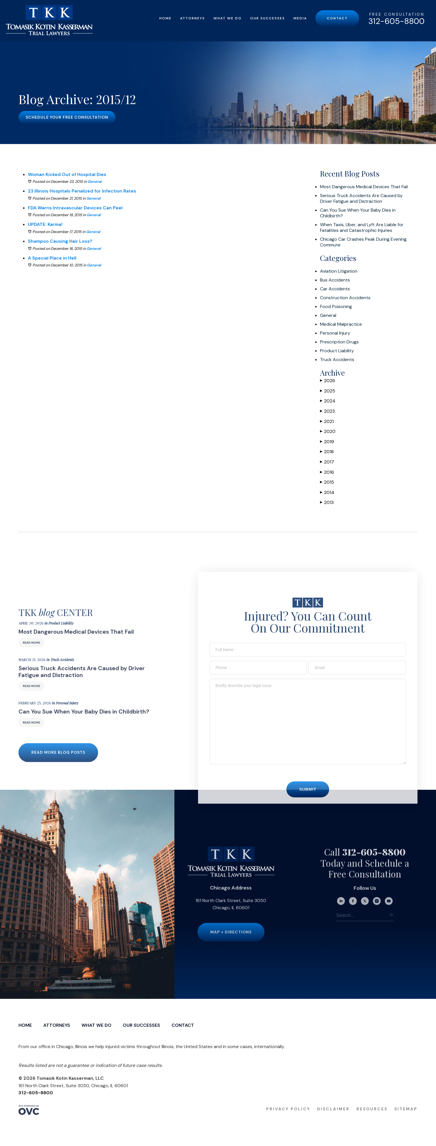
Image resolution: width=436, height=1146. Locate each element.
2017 (327, 461)
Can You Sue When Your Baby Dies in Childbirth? (358, 213)
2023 (327, 411)
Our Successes (267, 18)
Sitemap (405, 1119)
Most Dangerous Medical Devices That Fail (364, 187)
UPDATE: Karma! (45, 224)
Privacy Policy (288, 1119)
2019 (327, 441)
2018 (327, 451)
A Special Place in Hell (52, 258)
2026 (327, 380)
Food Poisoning (336, 306)
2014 (327, 492)
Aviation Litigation (338, 271)
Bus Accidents (335, 280)
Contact (337, 18)
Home (165, 18)
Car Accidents (335, 289)
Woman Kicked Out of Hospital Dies (67, 174)
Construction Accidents (345, 298)
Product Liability (337, 351)
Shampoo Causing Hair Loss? (60, 241)
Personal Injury (335, 333)
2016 (327, 472)
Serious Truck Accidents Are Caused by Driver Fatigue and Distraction (361, 198)
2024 (327, 400)
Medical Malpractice (341, 324)
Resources (372, 1119)
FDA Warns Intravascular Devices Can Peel (75, 208)
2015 (327, 482)
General (94, 181)
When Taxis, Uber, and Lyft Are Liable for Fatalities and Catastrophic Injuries (362, 227)
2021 (327, 421)
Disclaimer (333, 1119)
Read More (31, 653)
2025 (327, 390)
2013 (327, 502)
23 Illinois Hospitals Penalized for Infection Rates (82, 191)
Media (300, 18)
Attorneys (192, 18)
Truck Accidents (337, 360)
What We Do (227, 18)
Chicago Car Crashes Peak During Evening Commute (363, 242)
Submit (307, 799)
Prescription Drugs (339, 342)
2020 (327, 431)
